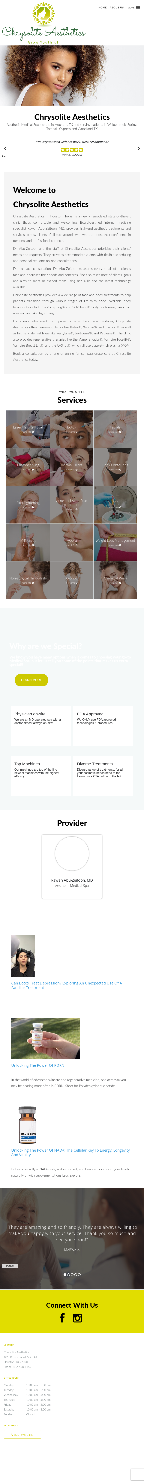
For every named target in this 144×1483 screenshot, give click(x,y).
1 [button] (65, 1275)
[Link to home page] (59, 22)
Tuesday (31, 1389)
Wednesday (31, 1394)
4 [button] (76, 1275)
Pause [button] (4, 156)
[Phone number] (22, 1434)
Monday (31, 1385)
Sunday (31, 1414)
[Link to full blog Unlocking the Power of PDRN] (72, 1045)
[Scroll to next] (138, 148)
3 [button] (72, 1275)
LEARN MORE (31, 680)
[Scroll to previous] (5, 148)
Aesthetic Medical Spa (72, 885)
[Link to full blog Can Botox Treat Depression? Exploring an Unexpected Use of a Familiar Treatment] (72, 964)
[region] (72, 1235)
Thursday (31, 1399)
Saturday (31, 1409)
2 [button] (69, 1275)
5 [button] (79, 1275)
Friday (31, 1404)
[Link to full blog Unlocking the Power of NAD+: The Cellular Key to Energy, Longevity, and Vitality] (72, 1131)
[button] (138, 7)
